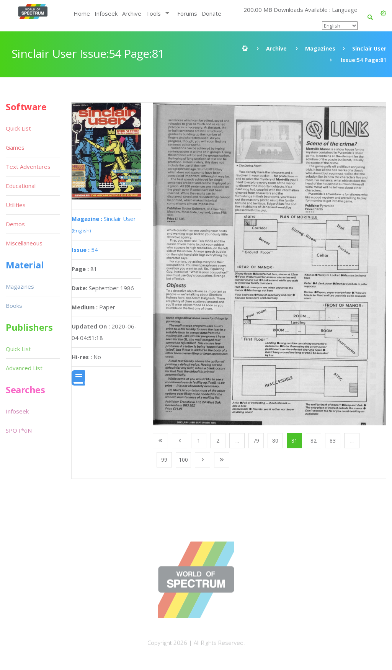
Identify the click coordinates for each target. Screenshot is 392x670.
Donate (211, 13)
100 (183, 459)
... (237, 440)
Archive (131, 13)
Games (15, 147)
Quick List (18, 128)
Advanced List (24, 368)
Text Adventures (28, 166)
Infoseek (106, 13)
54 (85, 249)
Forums (187, 13)
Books (14, 305)
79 (256, 440)
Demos (15, 224)
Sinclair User (369, 48)
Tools (153, 13)
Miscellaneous (24, 243)
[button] (383, 13)
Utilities (16, 205)
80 (275, 440)
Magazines (320, 48)
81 (294, 440)
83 (333, 440)
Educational (21, 186)
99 (164, 459)
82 (313, 440)
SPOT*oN (19, 430)
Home (82, 13)
